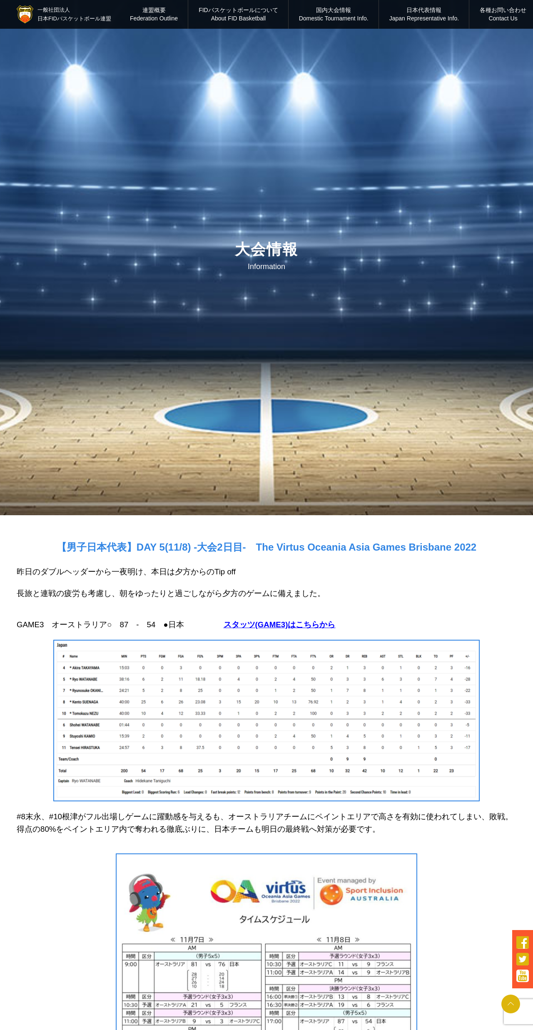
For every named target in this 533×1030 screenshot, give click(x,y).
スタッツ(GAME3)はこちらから (280, 624)
